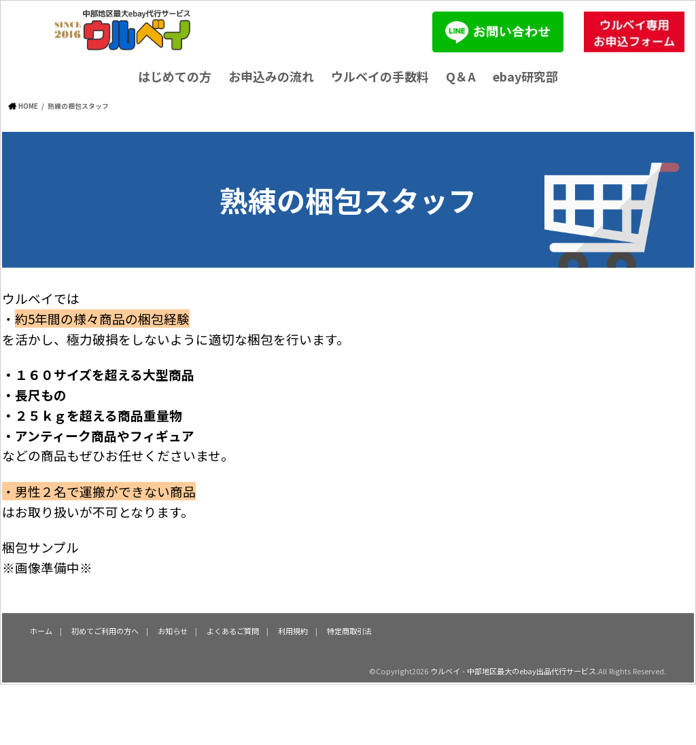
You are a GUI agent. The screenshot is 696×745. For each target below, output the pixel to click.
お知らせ (173, 630)
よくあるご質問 (233, 630)
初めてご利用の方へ (105, 630)
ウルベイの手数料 (380, 76)
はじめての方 (174, 76)
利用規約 (293, 630)
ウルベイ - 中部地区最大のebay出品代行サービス (513, 670)
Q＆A (461, 76)
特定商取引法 (349, 630)
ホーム (41, 630)
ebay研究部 (525, 76)
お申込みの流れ (271, 76)
